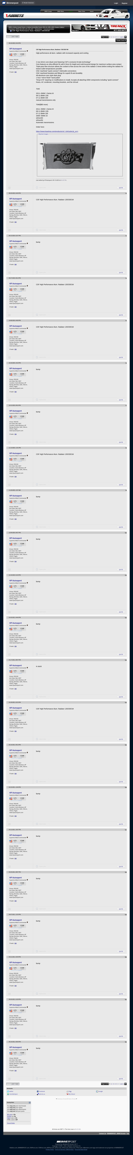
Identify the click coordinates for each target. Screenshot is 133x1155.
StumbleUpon (13, 1094)
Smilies (9, 1116)
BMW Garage (48, 11)
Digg (70, 1091)
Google (100, 1091)
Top (128, 1133)
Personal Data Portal (81, 1149)
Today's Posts (81, 11)
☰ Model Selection (28, 3)
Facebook (42, 1091)
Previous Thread (62, 1098)
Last (122, 37)
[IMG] (8, 1118)
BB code (9, 1114)
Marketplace (38, 29)
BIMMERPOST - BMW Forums (116, 1133)
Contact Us (102, 1133)
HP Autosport (15, 48)
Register (124, 3)
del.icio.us (42, 1094)
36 (15, 72)
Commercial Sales (49, 29)
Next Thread (72, 1098)
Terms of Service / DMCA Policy (64, 1149)
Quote (121, 187)
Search (91, 11)
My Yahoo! (72, 1094)
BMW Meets (61, 11)
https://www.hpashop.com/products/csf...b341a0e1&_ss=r (57, 131)
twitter (11, 1091)
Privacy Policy (50, 1149)
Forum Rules (11, 1123)
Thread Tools (120, 40)
